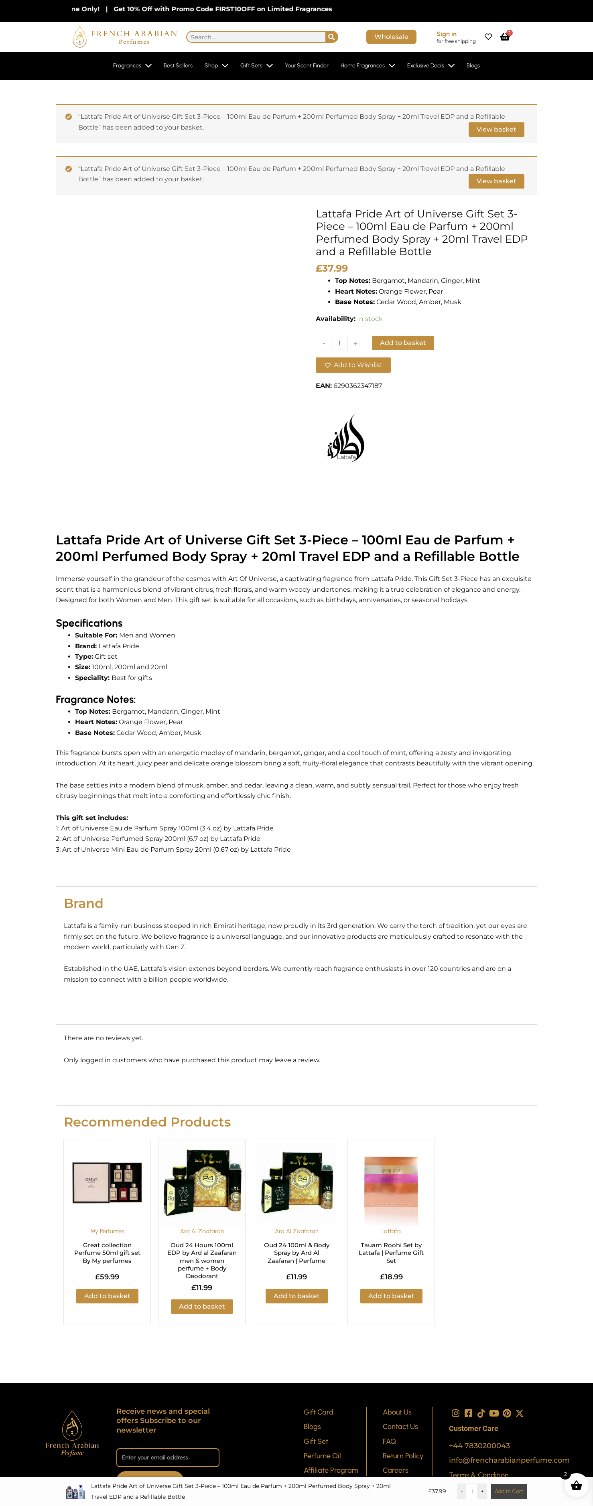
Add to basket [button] (107, 1296)
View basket (496, 129)
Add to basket (403, 343)
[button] (353, 365)
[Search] (331, 37)
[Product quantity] (339, 343)
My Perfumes (107, 1231)
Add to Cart (509, 1491)
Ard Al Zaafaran (202, 1231)
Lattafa (391, 1231)
